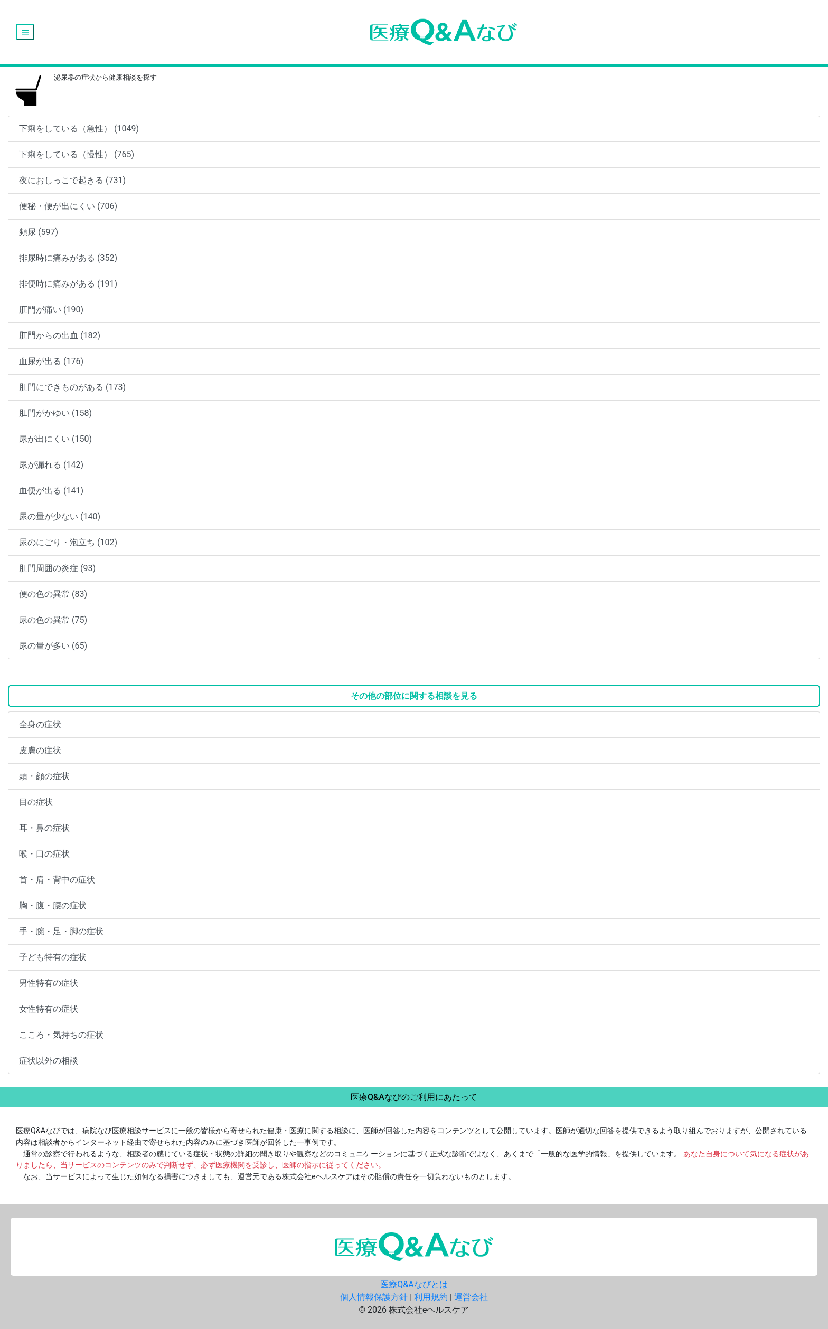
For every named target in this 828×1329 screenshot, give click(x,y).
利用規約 (431, 1297)
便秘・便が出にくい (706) (68, 206)
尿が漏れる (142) (51, 465)
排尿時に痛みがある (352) (68, 258)
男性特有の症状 (48, 983)
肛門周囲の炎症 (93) (57, 568)
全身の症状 (40, 724)
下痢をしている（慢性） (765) (76, 154)
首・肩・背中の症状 (57, 880)
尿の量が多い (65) (53, 646)
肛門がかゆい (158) (55, 413)
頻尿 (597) (38, 232)
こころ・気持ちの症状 (61, 1035)
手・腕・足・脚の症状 (61, 931)
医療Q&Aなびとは (413, 1284)
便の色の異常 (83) (53, 594)
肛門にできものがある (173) (72, 387)
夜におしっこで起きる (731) (72, 180)
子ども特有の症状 (53, 957)
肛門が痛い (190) (51, 310)
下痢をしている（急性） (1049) (79, 129)
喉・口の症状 (44, 854)
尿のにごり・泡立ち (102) (68, 542)
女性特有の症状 (48, 1009)
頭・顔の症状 (44, 776)
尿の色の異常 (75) (53, 620)
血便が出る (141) (51, 491)
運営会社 (471, 1297)
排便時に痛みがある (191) (68, 284)
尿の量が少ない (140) (59, 516)
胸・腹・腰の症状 (53, 905)
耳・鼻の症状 (44, 828)
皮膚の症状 (40, 750)
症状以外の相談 (48, 1061)
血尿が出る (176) (51, 361)
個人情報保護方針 (374, 1297)
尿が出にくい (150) (55, 439)
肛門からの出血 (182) (59, 335)
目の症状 (36, 802)
